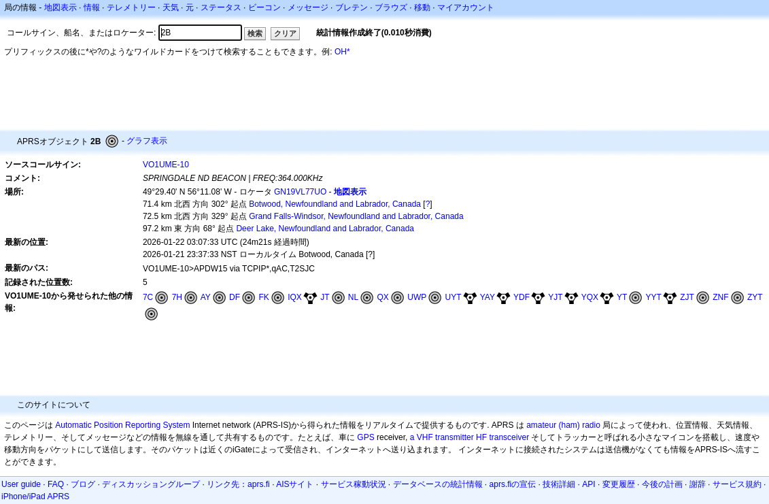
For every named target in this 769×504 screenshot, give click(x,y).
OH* (342, 51)
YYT (654, 297)
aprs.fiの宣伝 (513, 484)
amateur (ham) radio (563, 425)
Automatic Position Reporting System (122, 425)
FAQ (56, 484)
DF (234, 297)
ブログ (83, 484)
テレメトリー (131, 7)
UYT (453, 297)
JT (324, 297)
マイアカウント (465, 7)
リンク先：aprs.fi (238, 484)
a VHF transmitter (442, 437)
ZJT (687, 297)
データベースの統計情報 (438, 484)
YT (622, 297)
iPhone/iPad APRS (35, 496)
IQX (295, 297)
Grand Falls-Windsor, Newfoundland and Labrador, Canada (356, 216)
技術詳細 (559, 484)
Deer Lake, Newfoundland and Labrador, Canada (325, 228)
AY (206, 297)
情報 (92, 7)
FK (263, 297)
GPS (365, 437)
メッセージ (308, 7)
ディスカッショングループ (151, 484)
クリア (285, 33)
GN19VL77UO (300, 192)
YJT (555, 297)
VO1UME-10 (166, 164)
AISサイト (294, 484)
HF (481, 437)
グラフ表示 (146, 141)
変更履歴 (618, 484)
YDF (521, 297)
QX (383, 297)
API (588, 484)
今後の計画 (662, 484)
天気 (171, 7)
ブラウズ (391, 7)
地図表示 (60, 7)
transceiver (509, 437)
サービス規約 (737, 484)
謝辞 (697, 484)
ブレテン (351, 7)
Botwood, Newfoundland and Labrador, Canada (335, 204)
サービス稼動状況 (353, 484)
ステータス (221, 7)
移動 (422, 7)
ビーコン (264, 7)
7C (148, 297)
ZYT (755, 297)
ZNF (720, 297)
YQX (589, 297)
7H (177, 297)
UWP (416, 297)
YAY (487, 297)
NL (353, 297)
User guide (21, 484)
